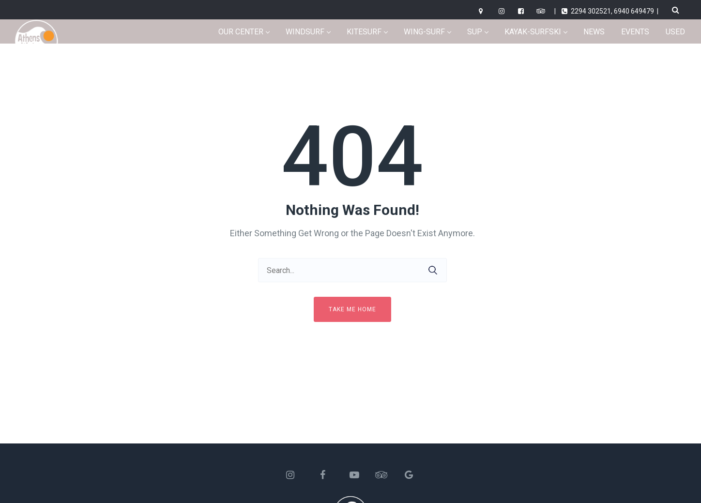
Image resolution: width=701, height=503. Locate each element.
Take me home (352, 309)
